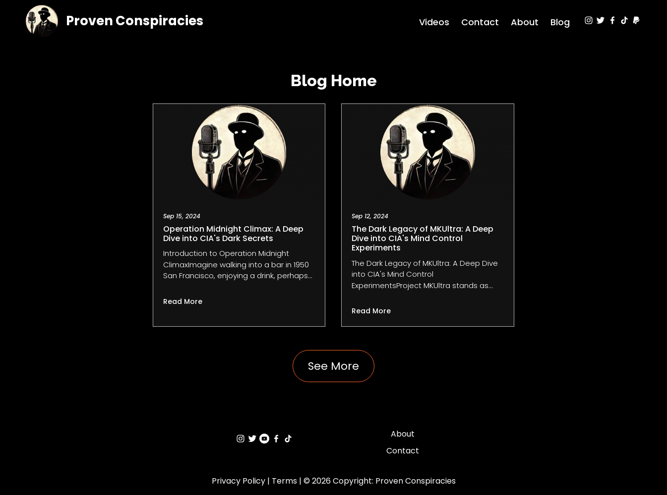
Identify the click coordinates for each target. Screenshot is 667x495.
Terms (284, 481)
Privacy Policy (238, 481)
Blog (560, 22)
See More (333, 366)
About (525, 22)
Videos (434, 22)
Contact (480, 22)
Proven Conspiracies (134, 21)
